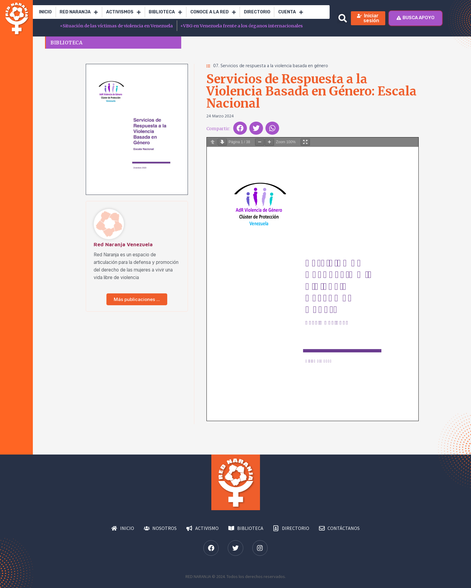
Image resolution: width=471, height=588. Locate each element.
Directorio (257, 12)
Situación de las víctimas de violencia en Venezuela (117, 26)
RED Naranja (79, 12)
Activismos (123, 12)
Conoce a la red (213, 12)
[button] (342, 18)
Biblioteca (165, 12)
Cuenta (290, 12)
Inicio (45, 12)
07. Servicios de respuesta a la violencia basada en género (270, 66)
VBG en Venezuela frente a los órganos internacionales (241, 26)
